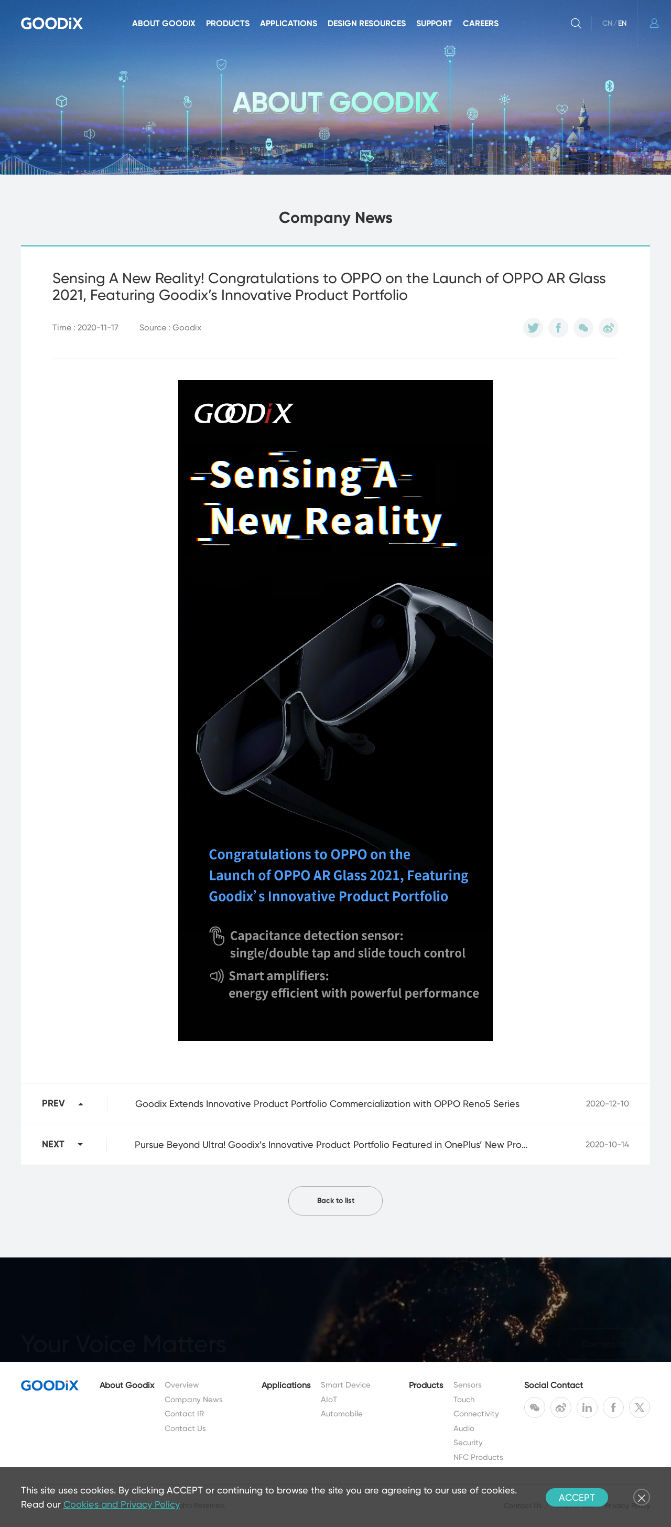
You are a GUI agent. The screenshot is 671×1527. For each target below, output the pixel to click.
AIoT (329, 1399)
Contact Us (185, 1428)
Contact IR (184, 1413)
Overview (182, 1385)
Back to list (335, 1200)
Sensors (467, 1385)
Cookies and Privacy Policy (121, 1504)
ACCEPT (577, 1497)
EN (622, 23)
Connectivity (476, 1413)
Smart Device (346, 1385)
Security (468, 1442)
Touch (463, 1399)
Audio (463, 1428)
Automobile (342, 1413)
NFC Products (478, 1457)
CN (607, 23)
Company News (194, 1399)
